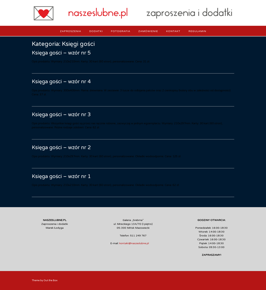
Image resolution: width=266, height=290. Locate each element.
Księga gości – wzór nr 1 (61, 176)
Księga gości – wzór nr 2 (61, 147)
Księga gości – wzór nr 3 (61, 114)
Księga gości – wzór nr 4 (61, 81)
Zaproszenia (70, 31)
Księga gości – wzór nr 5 (61, 53)
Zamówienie (148, 31)
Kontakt (173, 31)
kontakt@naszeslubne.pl (134, 243)
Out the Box (50, 280)
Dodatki (96, 31)
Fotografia (120, 31)
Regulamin (197, 31)
